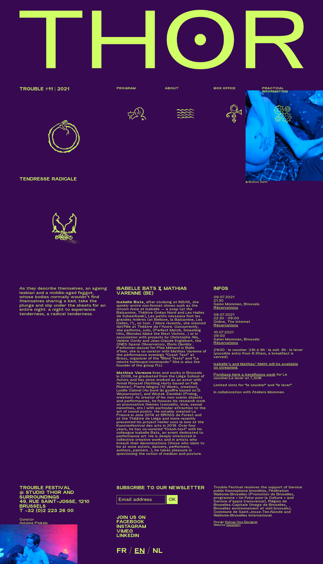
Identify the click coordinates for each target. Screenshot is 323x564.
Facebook (130, 522)
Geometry (233, 525)
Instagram (131, 526)
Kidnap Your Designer (241, 522)
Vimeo (124, 531)
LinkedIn (127, 535)
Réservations (226, 307)
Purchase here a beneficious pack (244, 374)
